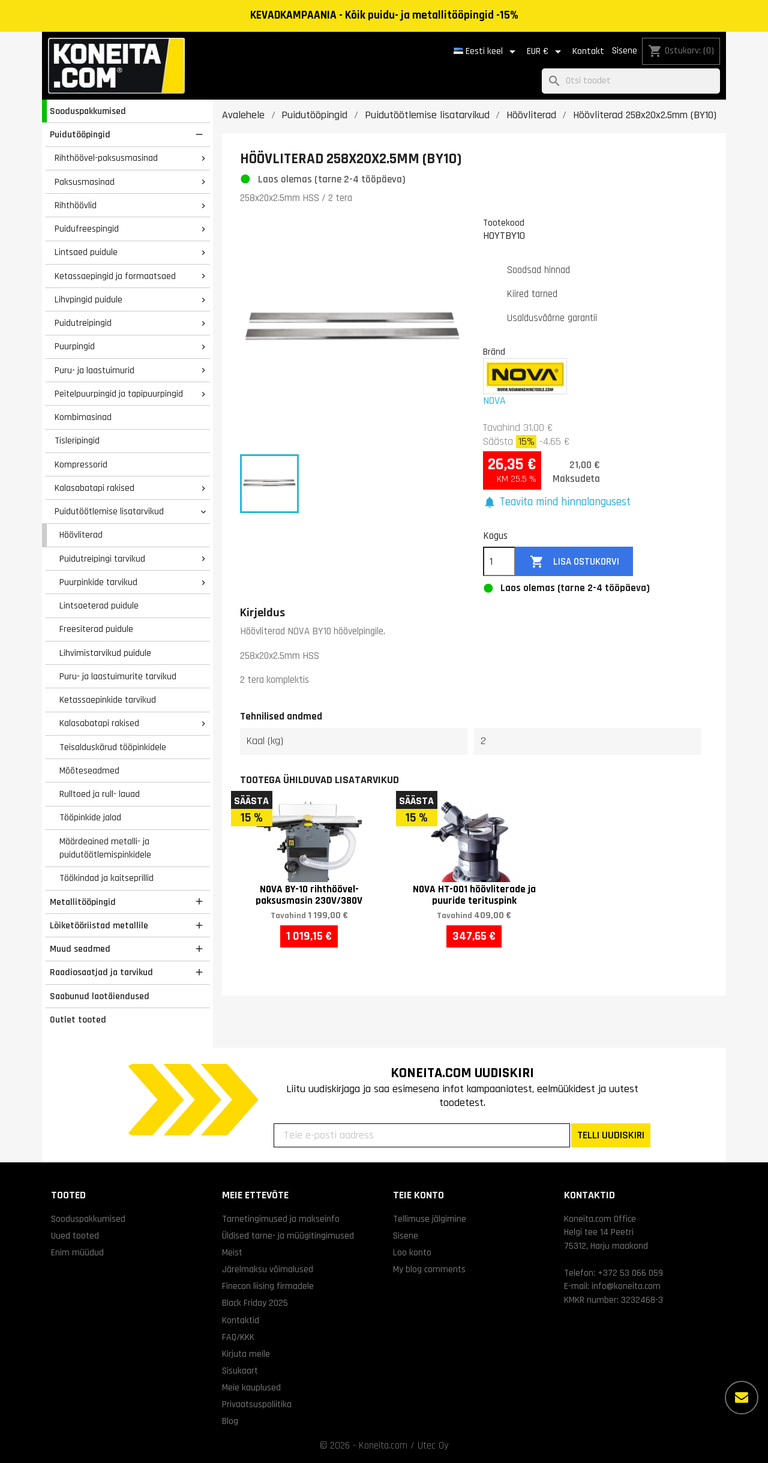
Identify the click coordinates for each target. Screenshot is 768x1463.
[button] (557, 502)
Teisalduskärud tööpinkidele (112, 747)
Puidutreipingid (83, 323)
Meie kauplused (251, 1387)
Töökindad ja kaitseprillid (106, 878)
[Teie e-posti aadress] (422, 1135)
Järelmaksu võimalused (267, 1269)
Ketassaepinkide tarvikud (107, 700)
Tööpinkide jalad (90, 817)
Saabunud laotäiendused (99, 996)
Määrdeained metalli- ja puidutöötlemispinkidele (105, 848)
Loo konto (412, 1252)
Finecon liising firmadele (268, 1286)
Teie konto (418, 1195)
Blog (230, 1421)
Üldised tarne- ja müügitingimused (288, 1236)
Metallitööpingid (83, 902)
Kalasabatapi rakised (94, 488)
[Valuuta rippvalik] (546, 51)
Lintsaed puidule (86, 252)
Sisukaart (240, 1371)
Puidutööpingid (80, 134)
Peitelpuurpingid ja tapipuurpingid (119, 394)
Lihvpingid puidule (88, 299)
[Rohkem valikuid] (741, 1397)
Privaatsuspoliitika (257, 1404)
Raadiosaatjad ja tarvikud (101, 972)
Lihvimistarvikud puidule (105, 653)
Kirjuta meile (246, 1354)
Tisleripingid (77, 440)
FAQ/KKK (238, 1337)
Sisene (624, 50)
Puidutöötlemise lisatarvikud (109, 511)
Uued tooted (75, 1236)
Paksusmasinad (85, 182)
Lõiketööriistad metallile (99, 925)
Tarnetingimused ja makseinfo (281, 1219)
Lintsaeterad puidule (99, 605)
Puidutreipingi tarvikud (102, 559)
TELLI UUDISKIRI (610, 1135)
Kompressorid (81, 464)
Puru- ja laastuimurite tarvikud (117, 676)
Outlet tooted (78, 1020)
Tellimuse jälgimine (429, 1219)
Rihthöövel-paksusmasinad (106, 158)
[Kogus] (499, 562)
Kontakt (588, 51)
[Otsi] (631, 81)
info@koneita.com (626, 1286)
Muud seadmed (80, 949)
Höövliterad (81, 535)
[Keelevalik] (487, 51)
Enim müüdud (77, 1252)
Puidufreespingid (87, 229)
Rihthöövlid (76, 205)
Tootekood (503, 223)
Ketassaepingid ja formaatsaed (115, 276)
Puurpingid (75, 346)
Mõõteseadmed (89, 771)
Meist (232, 1252)
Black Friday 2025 (255, 1303)
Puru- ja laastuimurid (94, 370)
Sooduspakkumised (88, 111)
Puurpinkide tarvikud (98, 582)
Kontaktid (240, 1320)
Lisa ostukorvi (574, 561)
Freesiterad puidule (96, 629)
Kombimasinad (83, 417)
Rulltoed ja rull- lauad (99, 794)
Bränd (494, 352)
